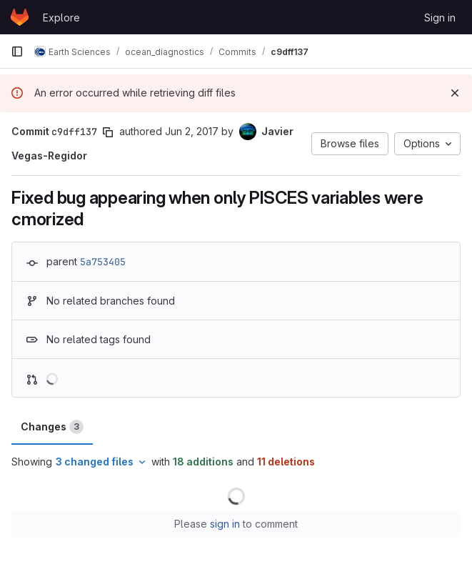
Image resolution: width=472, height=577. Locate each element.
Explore (61, 17)
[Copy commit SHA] (107, 132)
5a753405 (103, 261)
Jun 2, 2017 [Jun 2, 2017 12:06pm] (192, 131)
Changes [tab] (52, 427)
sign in (225, 524)
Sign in (440, 17)
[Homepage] (19, 17)
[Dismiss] (454, 93)
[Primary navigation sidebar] (17, 51)
